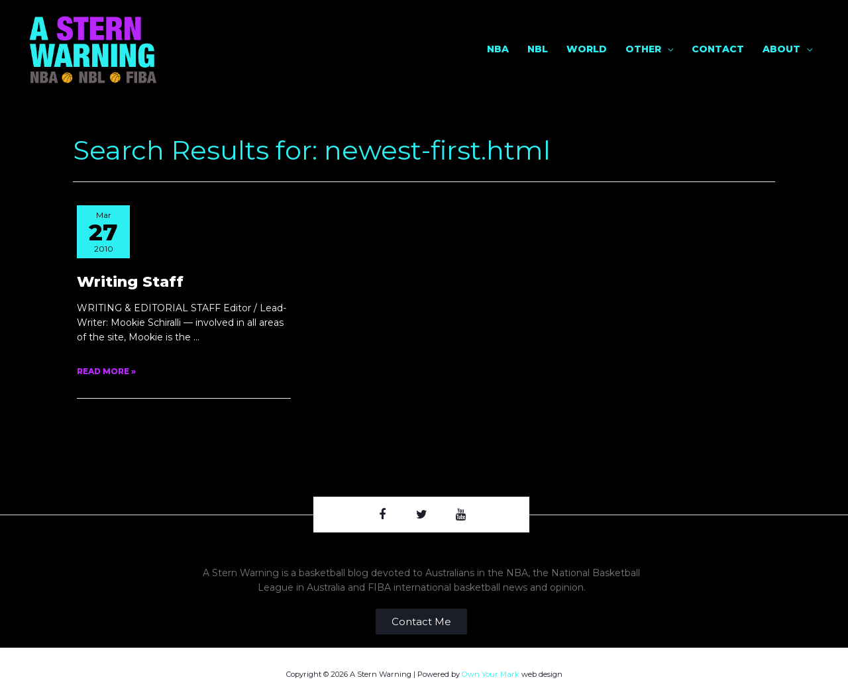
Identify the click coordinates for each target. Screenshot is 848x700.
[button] (421, 621)
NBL (537, 48)
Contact (718, 48)
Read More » (106, 370)
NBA (498, 48)
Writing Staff (130, 280)
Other (643, 48)
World (586, 48)
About (781, 48)
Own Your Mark (491, 673)
